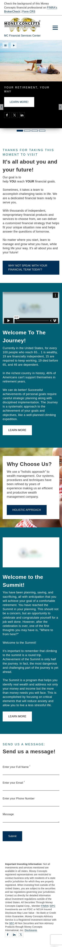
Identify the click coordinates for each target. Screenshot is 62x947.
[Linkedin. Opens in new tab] (22, 115)
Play (14, 45)
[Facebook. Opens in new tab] (7, 115)
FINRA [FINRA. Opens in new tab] (44, 906)
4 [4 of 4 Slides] (42, 131)
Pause (5, 45)
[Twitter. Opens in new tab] (14, 115)
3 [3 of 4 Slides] (35, 131)
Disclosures (31, 930)
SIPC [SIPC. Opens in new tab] (52, 906)
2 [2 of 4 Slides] (27, 131)
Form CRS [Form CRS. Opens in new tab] (28, 11)
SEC (11, 923)
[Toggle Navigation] (55, 28)
